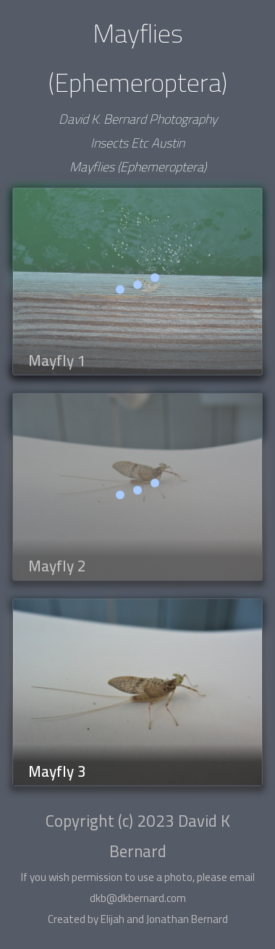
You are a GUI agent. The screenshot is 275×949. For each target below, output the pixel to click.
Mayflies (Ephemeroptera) (137, 167)
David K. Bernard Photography (138, 119)
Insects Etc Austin (137, 143)
